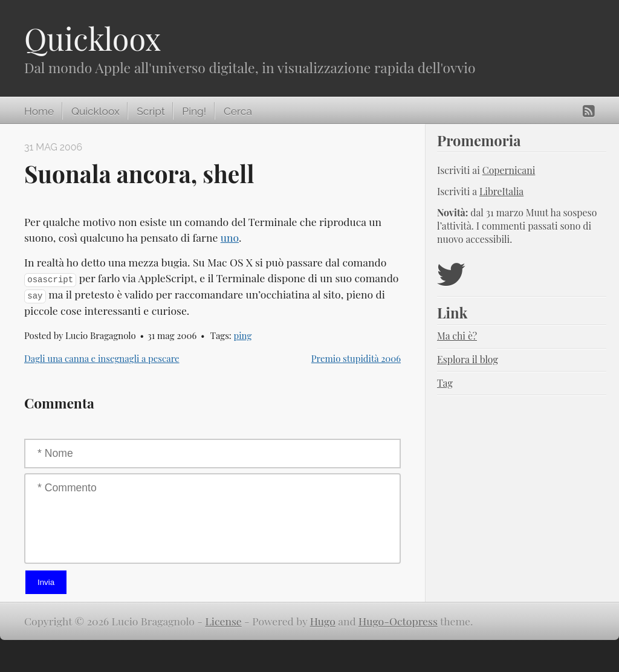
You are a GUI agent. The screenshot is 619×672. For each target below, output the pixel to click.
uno (230, 237)
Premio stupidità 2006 (356, 358)
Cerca (238, 111)
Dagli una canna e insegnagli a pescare (102, 358)
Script (150, 111)
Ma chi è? (457, 335)
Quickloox (92, 38)
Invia (45, 582)
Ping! (194, 111)
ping (243, 335)
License (224, 621)
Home (39, 111)
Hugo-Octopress (398, 621)
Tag (445, 382)
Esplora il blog (467, 359)
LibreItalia (501, 191)
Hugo (322, 621)
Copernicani (509, 170)
